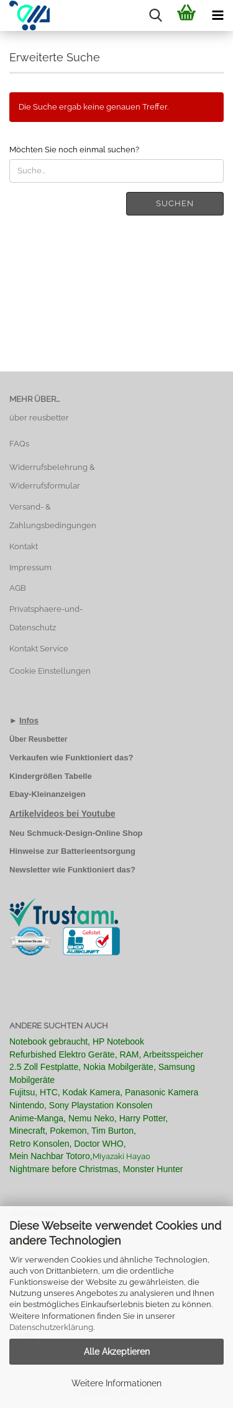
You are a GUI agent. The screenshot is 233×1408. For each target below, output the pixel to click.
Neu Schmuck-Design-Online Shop (76, 833)
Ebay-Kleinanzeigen (47, 794)
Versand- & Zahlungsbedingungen (52, 516)
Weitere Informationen (116, 1383)
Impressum (30, 567)
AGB (17, 588)
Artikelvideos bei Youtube (62, 814)
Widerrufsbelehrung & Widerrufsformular (52, 476)
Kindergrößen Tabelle (50, 776)
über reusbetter (39, 417)
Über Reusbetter (38, 739)
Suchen (175, 203)
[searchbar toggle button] (155, 15)
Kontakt (23, 546)
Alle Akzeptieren (117, 1352)
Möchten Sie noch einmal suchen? (74, 149)
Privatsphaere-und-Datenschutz (46, 618)
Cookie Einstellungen (50, 671)
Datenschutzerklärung (51, 1327)
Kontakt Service (38, 648)
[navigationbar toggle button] (217, 15)
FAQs (19, 443)
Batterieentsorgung (98, 851)
